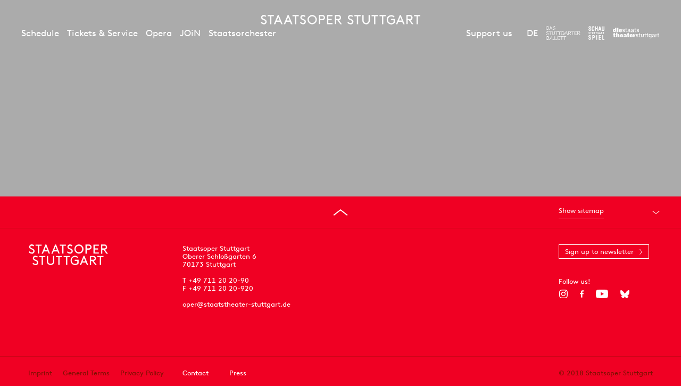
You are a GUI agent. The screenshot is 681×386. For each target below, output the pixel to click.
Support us (489, 33)
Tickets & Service (102, 33)
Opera (159, 33)
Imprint (40, 372)
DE (532, 33)
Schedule (40, 33)
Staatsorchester (242, 33)
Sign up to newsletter (599, 251)
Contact (195, 372)
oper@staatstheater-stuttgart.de (236, 304)
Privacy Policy (142, 372)
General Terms (86, 372)
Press (237, 372)
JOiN (190, 33)
